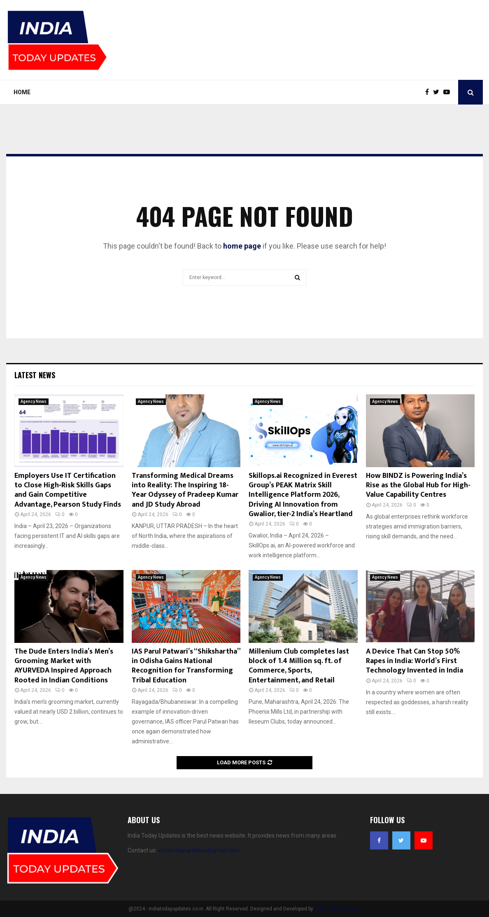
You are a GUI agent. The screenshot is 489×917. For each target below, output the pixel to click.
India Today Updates (337, 909)
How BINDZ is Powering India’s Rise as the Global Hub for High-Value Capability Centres (418, 485)
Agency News (34, 401)
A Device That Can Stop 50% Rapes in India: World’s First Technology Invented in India (414, 661)
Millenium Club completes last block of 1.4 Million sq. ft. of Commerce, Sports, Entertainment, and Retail (299, 666)
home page (242, 246)
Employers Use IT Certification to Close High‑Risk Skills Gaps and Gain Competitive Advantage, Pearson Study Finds (67, 490)
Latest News (34, 375)
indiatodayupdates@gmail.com (198, 850)
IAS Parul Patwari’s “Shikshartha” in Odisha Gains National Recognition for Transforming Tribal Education (186, 666)
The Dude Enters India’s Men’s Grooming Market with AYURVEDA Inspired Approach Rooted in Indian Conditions (63, 666)
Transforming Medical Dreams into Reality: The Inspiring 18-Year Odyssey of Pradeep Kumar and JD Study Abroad (185, 490)
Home (22, 92)
